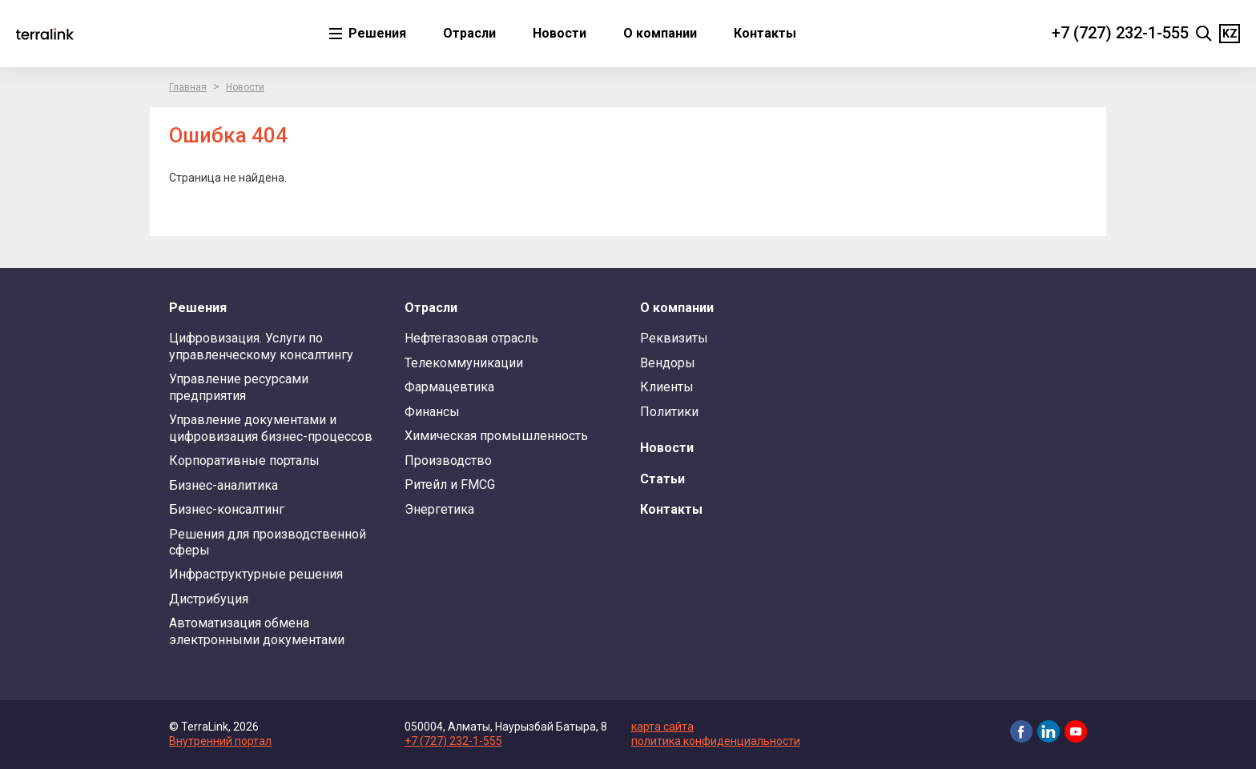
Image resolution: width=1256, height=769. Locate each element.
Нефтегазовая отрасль (471, 338)
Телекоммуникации (464, 362)
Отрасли (469, 33)
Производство (448, 460)
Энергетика (439, 509)
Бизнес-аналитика (223, 485)
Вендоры (667, 362)
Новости (559, 33)
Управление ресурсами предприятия (238, 387)
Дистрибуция (208, 599)
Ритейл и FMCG (450, 484)
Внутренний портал (220, 741)
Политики (669, 411)
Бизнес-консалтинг (226, 509)
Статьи (662, 479)
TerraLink (45, 33)
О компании (660, 33)
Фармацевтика (449, 387)
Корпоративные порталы (244, 460)
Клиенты (667, 387)
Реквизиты (674, 338)
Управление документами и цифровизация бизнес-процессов (270, 427)
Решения (375, 33)
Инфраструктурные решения (256, 574)
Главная (188, 87)
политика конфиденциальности (715, 741)
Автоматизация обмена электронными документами (256, 631)
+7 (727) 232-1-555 (1120, 32)
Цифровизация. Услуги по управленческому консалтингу (261, 346)
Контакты (765, 33)
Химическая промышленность (496, 435)
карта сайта (662, 726)
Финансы (432, 411)
